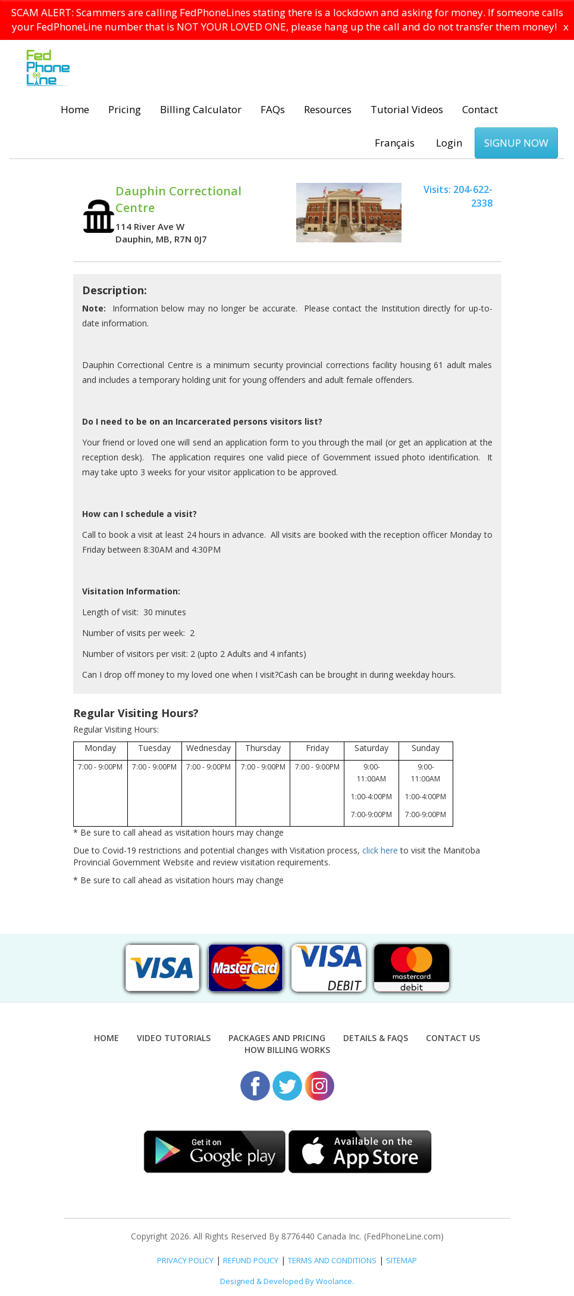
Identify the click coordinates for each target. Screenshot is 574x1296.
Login (449, 142)
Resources (328, 109)
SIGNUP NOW (516, 142)
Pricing (124, 109)
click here (380, 850)
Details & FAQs (375, 1037)
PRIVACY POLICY (185, 1260)
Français (395, 142)
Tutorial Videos (407, 109)
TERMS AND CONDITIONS (332, 1260)
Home (75, 109)
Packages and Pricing (276, 1037)
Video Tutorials (174, 1037)
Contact (480, 109)
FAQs (273, 109)
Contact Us (453, 1037)
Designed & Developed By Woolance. (287, 1281)
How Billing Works (287, 1049)
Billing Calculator (200, 109)
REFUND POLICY (250, 1260)
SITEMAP (401, 1260)
